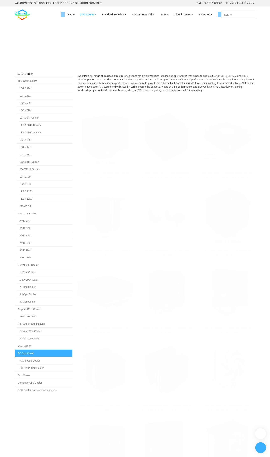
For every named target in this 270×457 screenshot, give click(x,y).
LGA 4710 (25, 110)
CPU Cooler (87, 14)
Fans (163, 14)
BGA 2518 (25, 206)
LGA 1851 (25, 95)
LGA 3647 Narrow (31, 125)
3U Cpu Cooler (28, 294)
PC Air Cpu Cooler (30, 360)
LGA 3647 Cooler (29, 117)
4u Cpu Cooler (28, 301)
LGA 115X (25, 184)
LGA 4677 (25, 147)
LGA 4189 (25, 139)
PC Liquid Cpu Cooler (32, 368)
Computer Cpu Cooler (30, 382)
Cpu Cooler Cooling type (31, 323)
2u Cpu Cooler (28, 287)
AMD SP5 (25, 242)
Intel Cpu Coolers (27, 81)
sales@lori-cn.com (245, 3)
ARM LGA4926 (28, 316)
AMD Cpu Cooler (27, 213)
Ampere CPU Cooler (29, 309)
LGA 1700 (25, 176)
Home (71, 14)
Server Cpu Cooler (28, 265)
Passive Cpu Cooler (31, 331)
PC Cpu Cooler (51, 50)
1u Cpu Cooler (28, 272)
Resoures (204, 14)
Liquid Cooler (183, 14)
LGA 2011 (25, 154)
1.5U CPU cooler (29, 279)
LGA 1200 (26, 198)
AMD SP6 (25, 228)
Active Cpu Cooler (30, 338)
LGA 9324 (25, 88)
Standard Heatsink (113, 14)
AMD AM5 (25, 257)
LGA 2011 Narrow (29, 161)
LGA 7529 (25, 103)
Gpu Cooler (24, 375)
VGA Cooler (24, 345)
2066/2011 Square (30, 169)
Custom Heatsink (142, 14)
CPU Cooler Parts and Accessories (37, 390)
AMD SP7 (25, 220)
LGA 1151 (26, 191)
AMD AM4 (25, 250)
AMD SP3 (25, 235)
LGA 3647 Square (31, 132)
